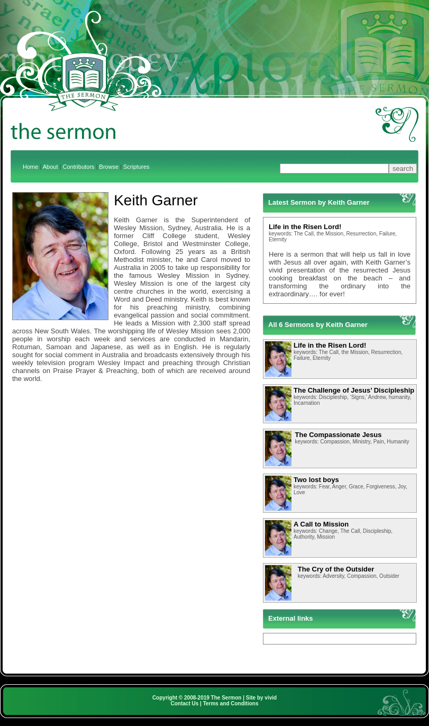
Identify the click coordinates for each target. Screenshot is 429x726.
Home (30, 167)
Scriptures (136, 167)
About (50, 167)
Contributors (78, 167)
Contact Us (185, 703)
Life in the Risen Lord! (305, 227)
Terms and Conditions (231, 703)
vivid (270, 698)
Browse (108, 167)
